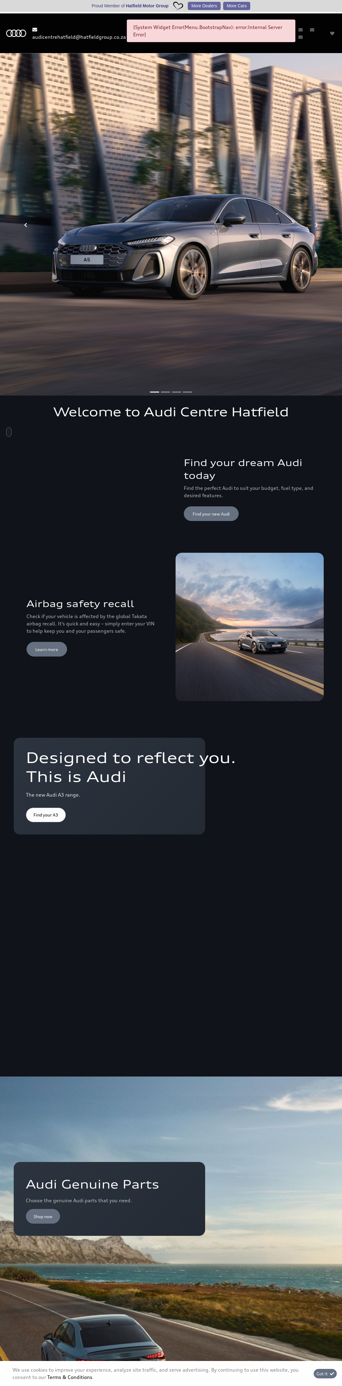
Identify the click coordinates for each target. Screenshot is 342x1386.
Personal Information (117, 1355)
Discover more (207, 1054)
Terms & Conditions (171, 1351)
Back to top (303, 1126)
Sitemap (225, 1351)
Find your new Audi (211, 278)
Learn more (46, 413)
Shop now (43, 638)
